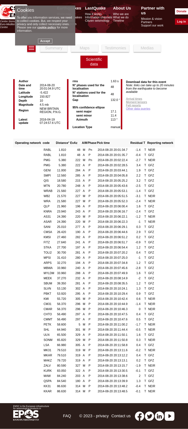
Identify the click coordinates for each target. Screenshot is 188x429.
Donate (181, 11)
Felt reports (133, 105)
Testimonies (115, 48)
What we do (121, 17)
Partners (146, 22)
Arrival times (134, 98)
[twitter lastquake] (149, 416)
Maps (85, 48)
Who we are (121, 14)
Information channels (98, 17)
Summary (53, 48)
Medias (147, 48)
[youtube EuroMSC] (169, 416)
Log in (181, 21)
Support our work (152, 25)
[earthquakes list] (31, 48)
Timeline (118, 20)
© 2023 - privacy (94, 416)
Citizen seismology (97, 20)
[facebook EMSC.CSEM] (139, 416)
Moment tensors (136, 102)
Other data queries (138, 108)
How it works (93, 14)
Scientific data (94, 61)
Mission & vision (151, 18)
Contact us (121, 416)
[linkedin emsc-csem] (159, 416)
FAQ (67, 416)
